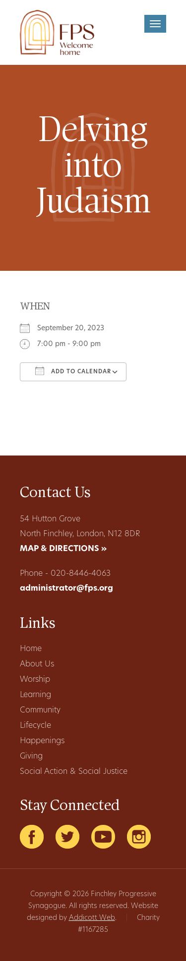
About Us (37, 664)
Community (40, 710)
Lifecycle (35, 726)
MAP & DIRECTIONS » (63, 549)
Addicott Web (92, 918)
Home (31, 649)
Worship (35, 680)
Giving (31, 756)
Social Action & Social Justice (73, 772)
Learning (35, 695)
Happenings (42, 741)
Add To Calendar (73, 370)
